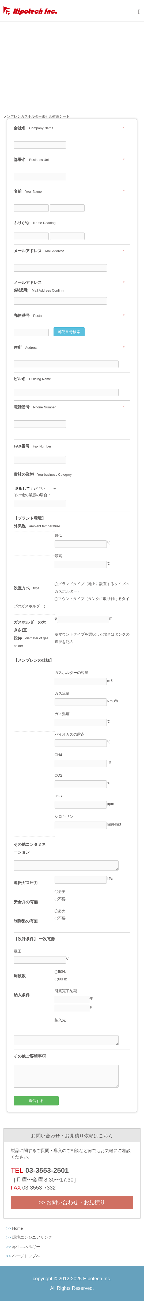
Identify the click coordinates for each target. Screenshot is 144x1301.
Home (17, 1228)
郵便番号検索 (69, 332)
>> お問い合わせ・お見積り (72, 1202)
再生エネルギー (26, 1246)
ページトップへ (26, 1256)
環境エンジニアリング (32, 1237)
